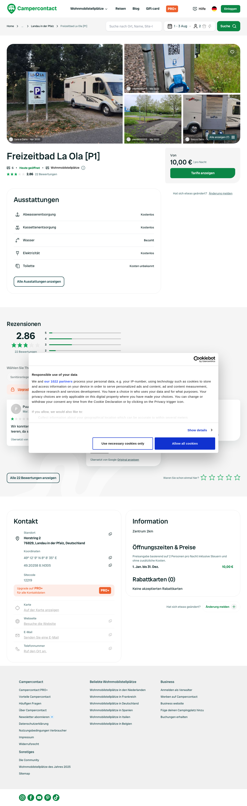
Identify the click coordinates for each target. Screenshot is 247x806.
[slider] (220, 477)
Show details (197, 430)
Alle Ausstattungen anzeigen (39, 281)
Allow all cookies (185, 443)
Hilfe (199, 9)
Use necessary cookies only (123, 443)
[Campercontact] (32, 8)
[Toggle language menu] (214, 9)
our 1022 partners (58, 381)
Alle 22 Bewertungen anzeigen (33, 478)
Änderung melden (220, 193)
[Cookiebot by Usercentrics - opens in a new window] (196, 359)
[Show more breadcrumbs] (22, 26)
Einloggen (230, 9)
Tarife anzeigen (203, 173)
